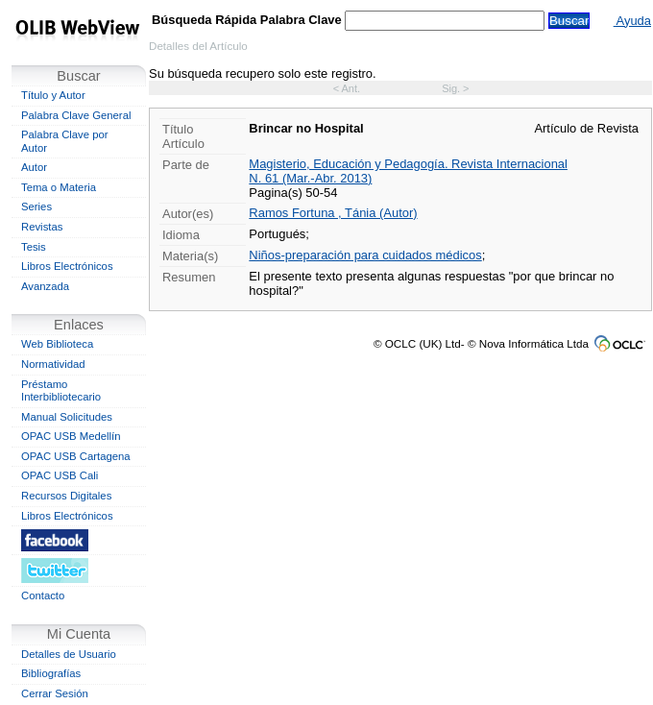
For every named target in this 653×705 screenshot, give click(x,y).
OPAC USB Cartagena (76, 456)
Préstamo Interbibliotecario (61, 390)
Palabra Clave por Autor (65, 141)
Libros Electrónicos (67, 266)
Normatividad (53, 364)
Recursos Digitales (66, 495)
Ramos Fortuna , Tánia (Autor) (333, 213)
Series (36, 206)
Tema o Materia (58, 187)
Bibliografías (51, 673)
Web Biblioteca (57, 344)
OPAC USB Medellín (71, 436)
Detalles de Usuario (68, 654)
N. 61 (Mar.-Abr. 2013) (310, 178)
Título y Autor (53, 95)
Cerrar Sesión (54, 693)
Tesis (33, 247)
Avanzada (45, 286)
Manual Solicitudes (66, 417)
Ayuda (632, 20)
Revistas (41, 226)
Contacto (42, 595)
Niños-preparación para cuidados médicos (365, 255)
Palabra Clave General (76, 115)
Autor (34, 167)
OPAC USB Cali (59, 475)
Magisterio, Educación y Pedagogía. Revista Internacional (408, 164)
